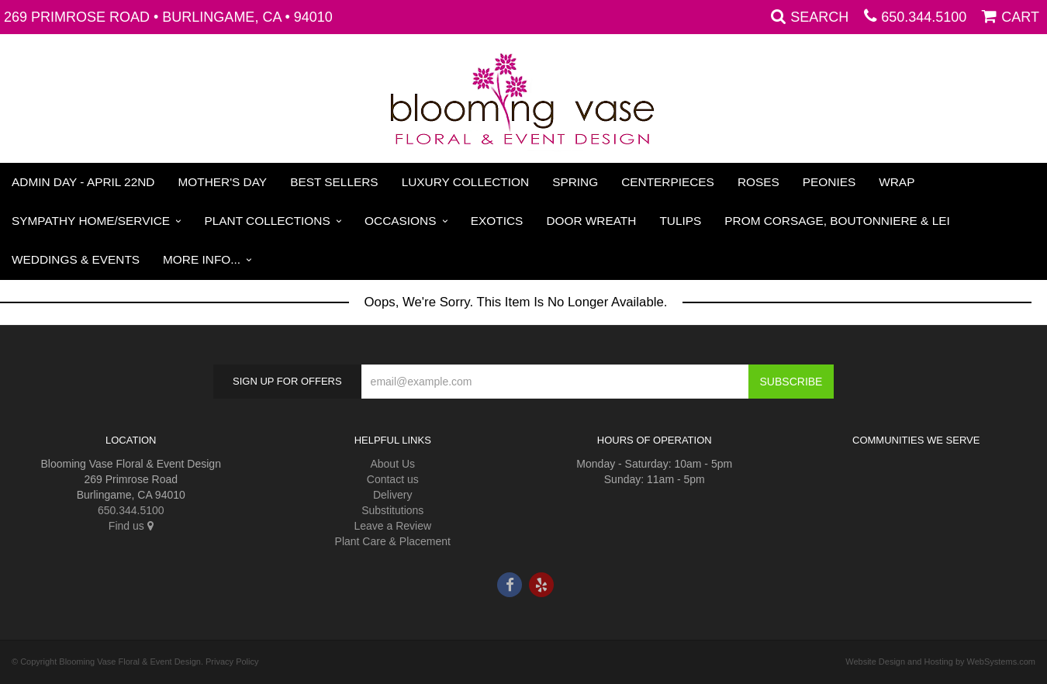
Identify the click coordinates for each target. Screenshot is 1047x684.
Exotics (497, 220)
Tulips (680, 220)
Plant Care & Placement (393, 541)
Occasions (400, 220)
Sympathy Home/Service (91, 220)
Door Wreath (591, 220)
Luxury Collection (466, 181)
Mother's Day (222, 181)
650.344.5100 (923, 17)
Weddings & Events (76, 259)
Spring (575, 181)
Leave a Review (392, 526)
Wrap (896, 181)
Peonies (829, 181)
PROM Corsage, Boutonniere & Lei (836, 220)
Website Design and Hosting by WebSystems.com (940, 661)
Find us (131, 526)
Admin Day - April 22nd (83, 181)
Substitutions (392, 510)
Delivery (393, 495)
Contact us (393, 479)
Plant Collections (267, 220)
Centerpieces (667, 181)
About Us (392, 464)
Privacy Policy (232, 661)
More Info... (201, 259)
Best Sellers (334, 181)
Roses (758, 181)
